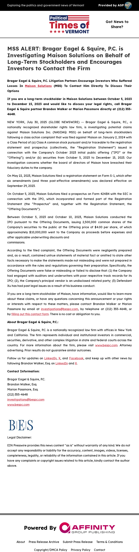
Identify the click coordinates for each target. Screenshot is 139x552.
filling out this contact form (30, 314)
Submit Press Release (78, 542)
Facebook (76, 358)
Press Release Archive (44, 542)
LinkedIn (50, 358)
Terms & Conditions (109, 542)
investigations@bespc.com (59, 309)
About (20, 542)
